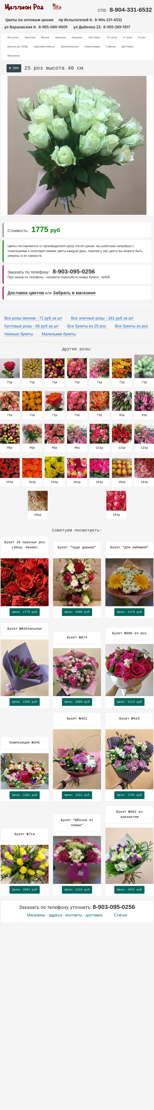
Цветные (60, 37)
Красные (30, 37)
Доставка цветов (26, 292)
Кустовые (94, 37)
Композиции (92, 46)
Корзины (77, 37)
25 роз (142, 37)
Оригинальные (70, 46)
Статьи (120, 915)
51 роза (127, 37)
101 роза (111, 37)
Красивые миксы (44, 46)
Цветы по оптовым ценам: (27, 19)
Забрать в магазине (74, 292)
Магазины (14, 55)
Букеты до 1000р (18, 46)
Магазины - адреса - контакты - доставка (64, 915)
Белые (45, 37)
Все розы (13, 37)
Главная (111, 46)
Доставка (127, 46)
